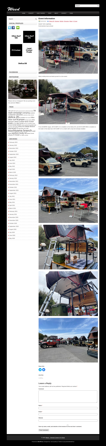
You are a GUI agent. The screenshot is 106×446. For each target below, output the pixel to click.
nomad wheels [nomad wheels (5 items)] (16, 125)
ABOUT (56, 13)
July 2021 (12, 196)
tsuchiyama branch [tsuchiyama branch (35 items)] (20, 130)
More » (18, 103)
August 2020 (12, 229)
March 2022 (12, 172)
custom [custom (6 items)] (32, 113)
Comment (41, 389)
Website (41, 420)
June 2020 (12, 235)
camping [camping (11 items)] (26, 113)
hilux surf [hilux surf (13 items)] (12, 119)
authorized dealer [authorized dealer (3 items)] (29, 111)
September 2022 (14, 154)
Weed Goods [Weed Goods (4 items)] (30, 133)
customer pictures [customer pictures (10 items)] (15, 115)
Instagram (14, 77)
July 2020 (12, 232)
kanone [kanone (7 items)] (10, 121)
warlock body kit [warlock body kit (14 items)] (19, 133)
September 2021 (14, 190)
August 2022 (12, 157)
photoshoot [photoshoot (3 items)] (27, 125)
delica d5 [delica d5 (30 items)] (13, 117)
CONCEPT (31, 13)
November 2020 (13, 220)
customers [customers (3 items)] (25, 115)
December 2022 (13, 148)
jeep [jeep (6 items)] (33, 120)
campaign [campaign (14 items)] (17, 113)
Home (23, 13)
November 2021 (13, 184)
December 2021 (13, 181)
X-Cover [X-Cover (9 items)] (16, 135)
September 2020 (14, 226)
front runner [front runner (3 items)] (28, 117)
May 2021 (12, 202)
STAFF (49, 13)
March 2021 (12, 208)
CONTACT (63, 13)
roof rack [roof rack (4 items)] (15, 126)
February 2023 (13, 142)
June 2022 (12, 163)
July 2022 (12, 160)
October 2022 (13, 151)
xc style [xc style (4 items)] (22, 135)
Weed (70, 21)
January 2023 (13, 145)
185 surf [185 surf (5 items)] (10, 111)
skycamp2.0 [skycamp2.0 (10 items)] (13, 128)
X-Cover (75, 21)
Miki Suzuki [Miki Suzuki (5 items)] (20, 123)
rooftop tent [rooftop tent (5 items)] (21, 126)
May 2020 (12, 238)
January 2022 (13, 178)
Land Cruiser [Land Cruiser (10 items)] (19, 122)
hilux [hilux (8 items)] (32, 117)
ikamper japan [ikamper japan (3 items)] (28, 119)
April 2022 (12, 169)
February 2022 (13, 175)
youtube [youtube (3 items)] (26, 135)
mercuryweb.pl (54, 444)
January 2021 (13, 214)
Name (41, 408)
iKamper (57, 21)
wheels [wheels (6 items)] (10, 135)
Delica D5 (51, 21)
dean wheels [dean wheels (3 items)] (31, 115)
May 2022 (12, 166)
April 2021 (12, 205)
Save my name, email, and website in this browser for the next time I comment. (60, 429)
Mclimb (61, 21)
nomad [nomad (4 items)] (10, 125)
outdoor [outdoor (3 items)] (23, 125)
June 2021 (12, 199)
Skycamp (66, 21)
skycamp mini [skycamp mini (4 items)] (22, 128)
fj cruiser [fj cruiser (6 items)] (22, 117)
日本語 (71, 13)
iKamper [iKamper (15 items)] (21, 119)
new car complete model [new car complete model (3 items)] (29, 123)
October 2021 (13, 187)
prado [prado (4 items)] (32, 125)
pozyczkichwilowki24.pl (68, 444)
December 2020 (13, 217)
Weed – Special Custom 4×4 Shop (55, 440)
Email (40, 414)
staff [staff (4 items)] (27, 128)
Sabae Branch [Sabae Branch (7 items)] (30, 126)
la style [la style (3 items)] (14, 123)
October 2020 (13, 223)
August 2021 (12, 193)
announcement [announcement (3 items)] (21, 111)
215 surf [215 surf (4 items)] (15, 111)
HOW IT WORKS (41, 13)
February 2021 (13, 211)
